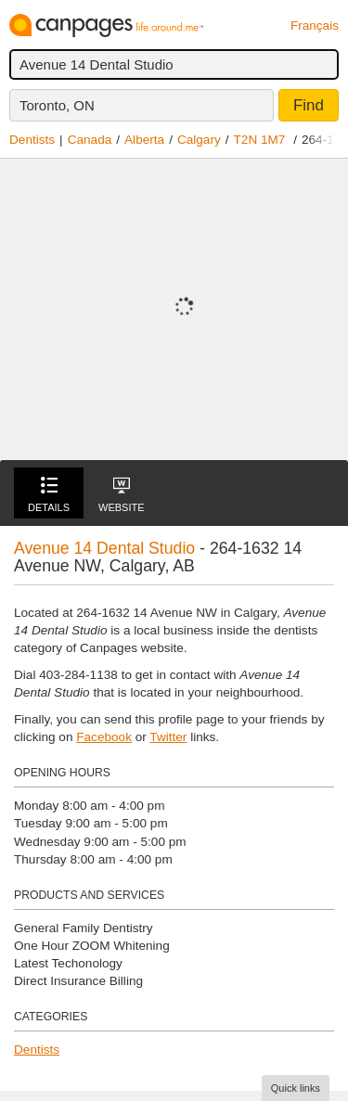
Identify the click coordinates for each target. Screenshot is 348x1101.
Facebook (104, 737)
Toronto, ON (57, 105)
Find (308, 105)
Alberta (144, 140)
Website (121, 495)
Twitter (168, 737)
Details (49, 495)
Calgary (199, 140)
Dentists (32, 140)
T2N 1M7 (260, 140)
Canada (90, 140)
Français (314, 25)
